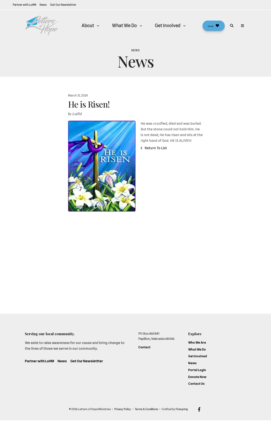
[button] (231, 25)
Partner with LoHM (24, 4)
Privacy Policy (121, 415)
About (83, 25)
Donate (209, 25)
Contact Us (196, 389)
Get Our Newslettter (63, 4)
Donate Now (197, 382)
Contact (144, 353)
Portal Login (197, 376)
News (43, 4)
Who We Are (197, 348)
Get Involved (163, 25)
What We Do (120, 25)
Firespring (183, 415)
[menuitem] (83, 25)
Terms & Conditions (146, 415)
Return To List (155, 148)
